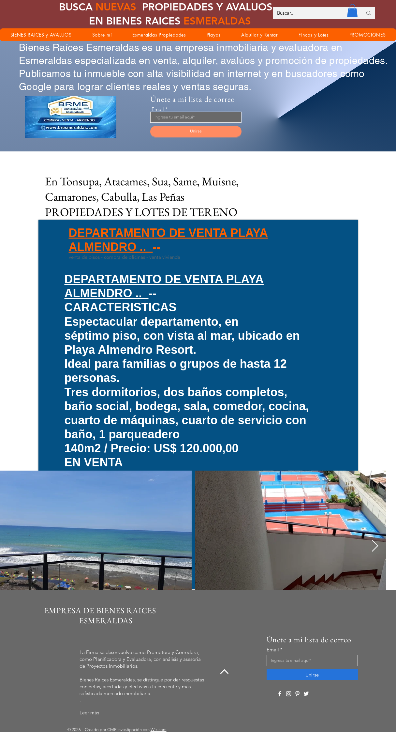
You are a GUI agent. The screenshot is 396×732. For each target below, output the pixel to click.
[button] (352, 10)
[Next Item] (375, 546)
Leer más (89, 712)
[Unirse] (196, 131)
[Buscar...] (315, 13)
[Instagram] (288, 693)
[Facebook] (279, 693)
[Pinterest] (297, 693)
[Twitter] (306, 693)
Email (158, 109)
